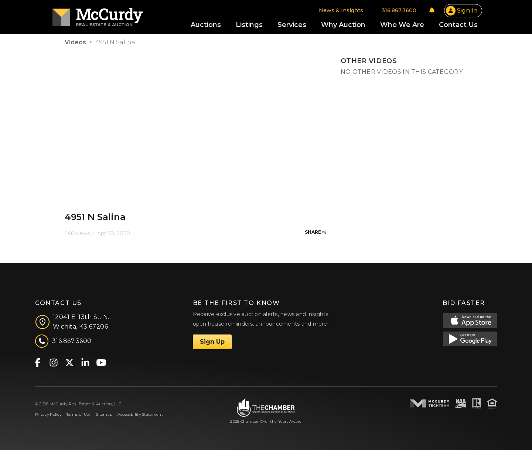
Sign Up (212, 344)
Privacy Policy (48, 417)
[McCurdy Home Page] (110, 16)
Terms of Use (78, 417)
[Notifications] (419, 12)
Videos (75, 45)
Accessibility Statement (140, 417)
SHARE (315, 235)
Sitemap (104, 417)
